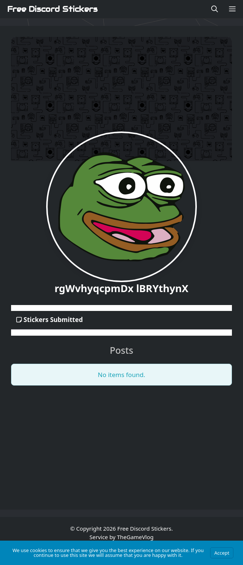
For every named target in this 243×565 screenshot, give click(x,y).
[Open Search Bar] (214, 9)
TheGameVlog (135, 537)
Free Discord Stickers (52, 9)
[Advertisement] (121, 443)
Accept (221, 552)
